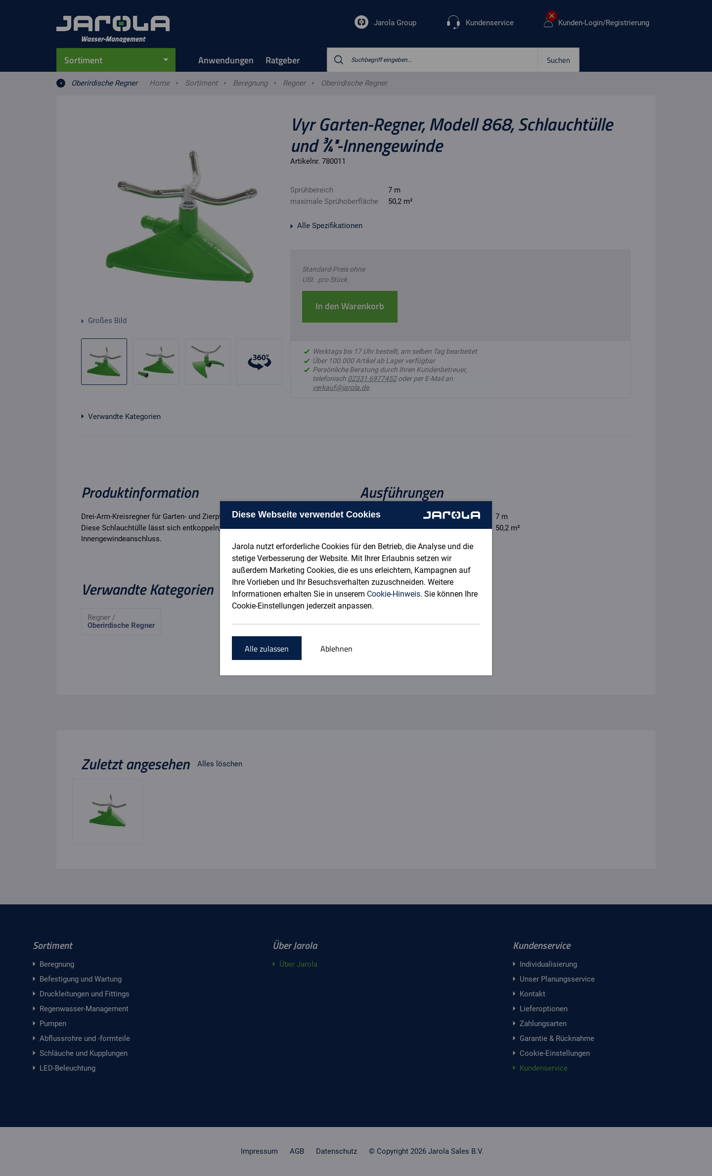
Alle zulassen (267, 649)
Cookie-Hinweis (393, 594)
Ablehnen (336, 649)
